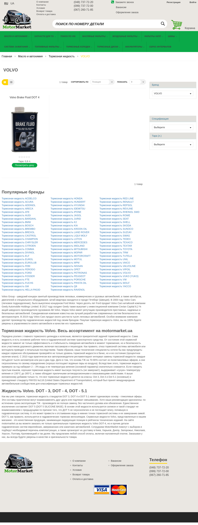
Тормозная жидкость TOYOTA (115, 251)
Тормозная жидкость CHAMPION (20, 241)
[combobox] (109, 25)
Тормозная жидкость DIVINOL (18, 255)
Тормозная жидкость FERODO (18, 272)
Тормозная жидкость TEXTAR (115, 248)
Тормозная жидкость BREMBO (18, 231)
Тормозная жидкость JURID (66, 221)
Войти (193, 4)
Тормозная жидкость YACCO (115, 289)
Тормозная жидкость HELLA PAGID (21, 292)
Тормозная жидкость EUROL (17, 261)
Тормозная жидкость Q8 (64, 289)
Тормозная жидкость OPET (65, 272)
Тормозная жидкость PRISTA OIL (69, 285)
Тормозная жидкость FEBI (16, 268)
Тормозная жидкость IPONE (66, 214)
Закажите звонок (122, 4)
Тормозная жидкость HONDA (66, 201)
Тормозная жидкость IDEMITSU (68, 211)
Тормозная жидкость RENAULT (116, 204)
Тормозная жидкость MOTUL (66, 261)
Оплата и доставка (46, 16)
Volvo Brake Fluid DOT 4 (24, 99)
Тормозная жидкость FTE (15, 282)
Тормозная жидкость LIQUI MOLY (69, 238)
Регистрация (173, 4)
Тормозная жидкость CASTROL (19, 238)
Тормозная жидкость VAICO (114, 265)
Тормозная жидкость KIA (64, 228)
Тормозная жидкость (62, 59)
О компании (42, 3)
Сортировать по (79, 84)
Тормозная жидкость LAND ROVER (70, 234)
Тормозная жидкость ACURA (17, 204)
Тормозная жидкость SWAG (114, 238)
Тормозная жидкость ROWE (114, 218)
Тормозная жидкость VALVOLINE (117, 268)
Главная (7, 59)
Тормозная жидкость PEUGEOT (68, 278)
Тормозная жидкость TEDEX (115, 241)
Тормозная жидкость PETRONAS (69, 275)
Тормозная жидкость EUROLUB (19, 265)
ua (12, 5)
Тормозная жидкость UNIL (113, 261)
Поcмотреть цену (24, 167)
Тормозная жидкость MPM (65, 265)
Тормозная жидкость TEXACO (115, 245)
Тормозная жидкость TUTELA (115, 258)
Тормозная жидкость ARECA (17, 211)
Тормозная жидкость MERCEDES (69, 245)
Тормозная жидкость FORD (17, 275)
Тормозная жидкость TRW (113, 255)
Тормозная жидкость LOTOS (66, 241)
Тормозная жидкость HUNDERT (68, 204)
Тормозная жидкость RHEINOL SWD (119, 214)
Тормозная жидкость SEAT (114, 221)
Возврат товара (44, 13)
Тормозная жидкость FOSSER (18, 278)
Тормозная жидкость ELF (15, 258)
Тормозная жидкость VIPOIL (114, 272)
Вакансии (121, 9)
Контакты (41, 6)
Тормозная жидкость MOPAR (66, 255)
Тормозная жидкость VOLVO (115, 275)
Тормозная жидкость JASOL (66, 218)
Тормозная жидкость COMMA (18, 251)
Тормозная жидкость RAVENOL (68, 292)
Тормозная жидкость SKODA (115, 228)
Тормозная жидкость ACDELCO (19, 201)
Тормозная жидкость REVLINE (116, 211)
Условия (40, 9)
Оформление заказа (127, 14)
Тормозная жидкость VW (113, 282)
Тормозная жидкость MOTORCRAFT (71, 258)
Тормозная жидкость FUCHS (17, 285)
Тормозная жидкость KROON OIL (69, 231)
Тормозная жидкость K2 (64, 224)
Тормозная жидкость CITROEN (19, 248)
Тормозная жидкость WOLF (114, 285)
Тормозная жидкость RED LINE (116, 201)
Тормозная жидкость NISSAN (67, 268)
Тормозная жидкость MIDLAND (68, 248)
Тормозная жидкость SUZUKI (115, 234)
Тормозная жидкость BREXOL (18, 234)
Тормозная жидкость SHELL (114, 224)
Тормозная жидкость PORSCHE (68, 282)
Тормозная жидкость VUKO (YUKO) (118, 278)
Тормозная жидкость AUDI (16, 218)
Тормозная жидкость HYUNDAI (68, 207)
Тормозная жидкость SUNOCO (116, 231)
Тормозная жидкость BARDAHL (19, 221)
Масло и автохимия (31, 59)
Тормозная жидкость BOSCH (18, 228)
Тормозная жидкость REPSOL (115, 207)
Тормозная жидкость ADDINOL (19, 207)
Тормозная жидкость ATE (15, 214)
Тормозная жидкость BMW (16, 224)
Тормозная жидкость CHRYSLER (20, 245)
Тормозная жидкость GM (15, 289)
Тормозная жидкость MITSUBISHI (69, 251)
